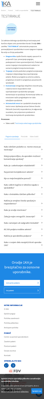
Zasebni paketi (10, 341)
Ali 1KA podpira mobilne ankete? (17, 229)
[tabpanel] (22, 196)
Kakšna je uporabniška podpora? (17, 235)
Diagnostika (11, 56)
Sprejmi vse (36, 391)
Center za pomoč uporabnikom (16, 337)
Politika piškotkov (11, 323)
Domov (3, 10)
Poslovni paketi (10, 346)
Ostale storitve (10, 351)
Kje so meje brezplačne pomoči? (17, 178)
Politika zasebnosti (11, 318)
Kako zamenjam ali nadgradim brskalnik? (21, 223)
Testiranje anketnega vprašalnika (28, 123)
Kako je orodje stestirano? (15, 210)
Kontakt (7, 355)
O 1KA (6, 309)
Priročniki (24, 136)
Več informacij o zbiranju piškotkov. (15, 391)
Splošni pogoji (9, 314)
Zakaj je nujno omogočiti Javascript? (19, 216)
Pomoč (10, 10)
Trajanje (9, 71)
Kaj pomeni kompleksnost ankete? (18, 172)
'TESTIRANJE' (13, 46)
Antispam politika (11, 327)
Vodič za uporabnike (21, 10)
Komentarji (10, 86)
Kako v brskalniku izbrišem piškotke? (19, 194)
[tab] (12, 136)
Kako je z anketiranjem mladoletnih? (19, 165)
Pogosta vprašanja (12, 136)
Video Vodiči (34, 136)
